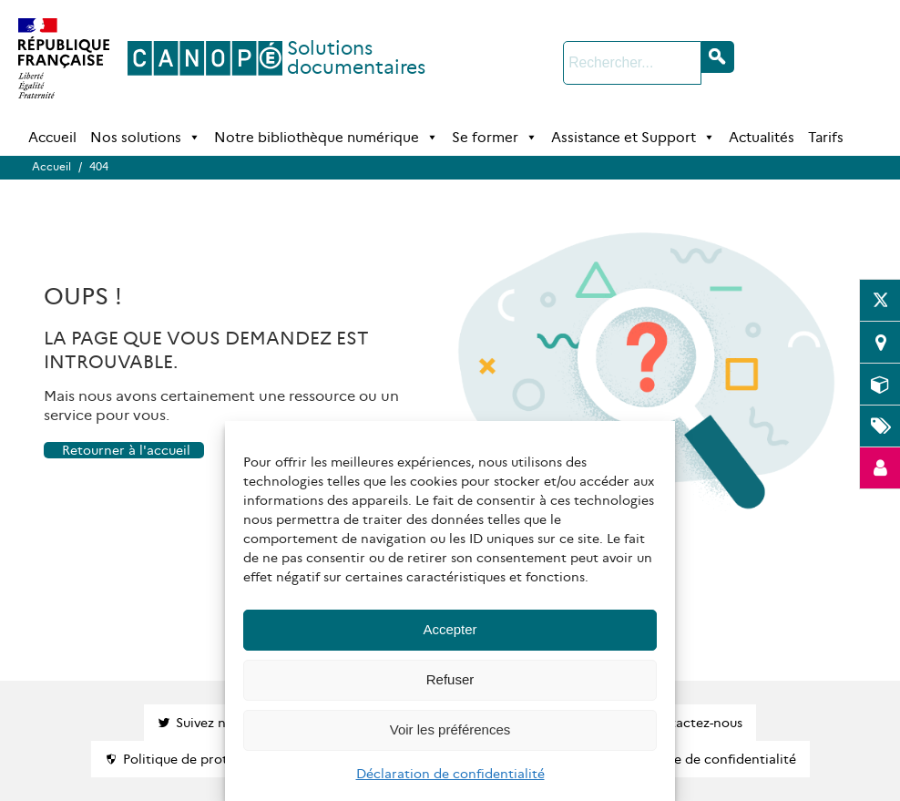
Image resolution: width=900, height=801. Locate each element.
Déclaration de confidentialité (450, 773)
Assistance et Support (633, 137)
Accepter (449, 629)
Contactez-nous (693, 722)
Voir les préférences (450, 729)
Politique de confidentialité (711, 759)
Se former (494, 137)
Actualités (761, 137)
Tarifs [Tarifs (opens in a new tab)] (826, 137)
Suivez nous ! (215, 722)
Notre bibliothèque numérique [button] (326, 137)
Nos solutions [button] (145, 137)
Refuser (450, 679)
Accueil (52, 137)
